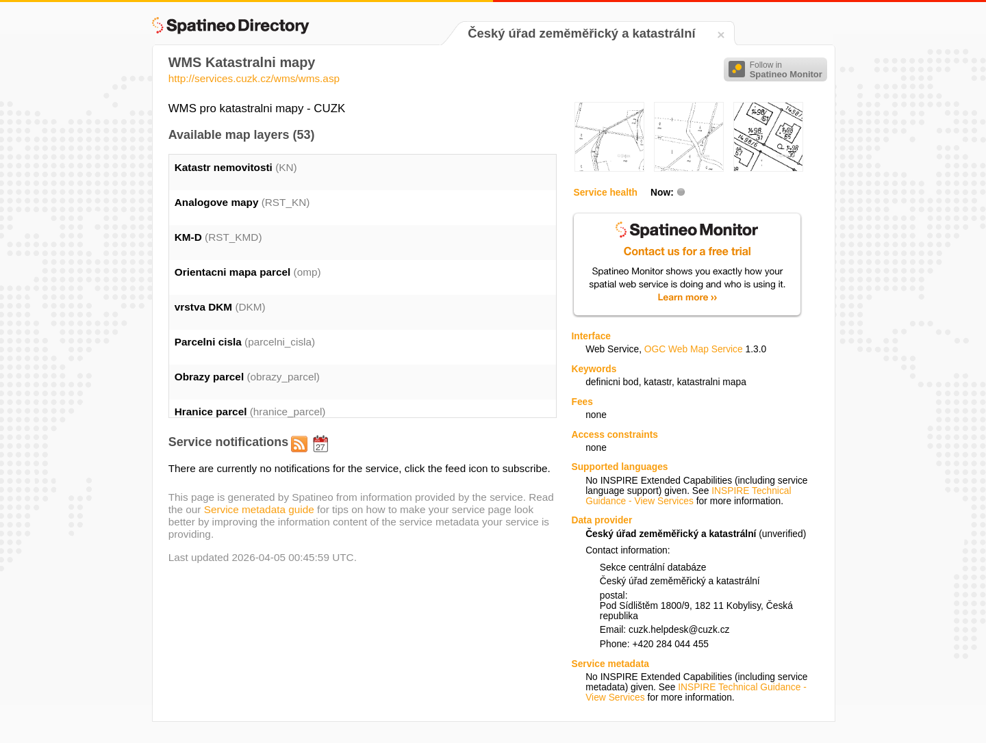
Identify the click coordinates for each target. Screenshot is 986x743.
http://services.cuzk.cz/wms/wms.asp (254, 78)
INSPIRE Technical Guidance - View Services (688, 496)
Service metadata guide (259, 509)
